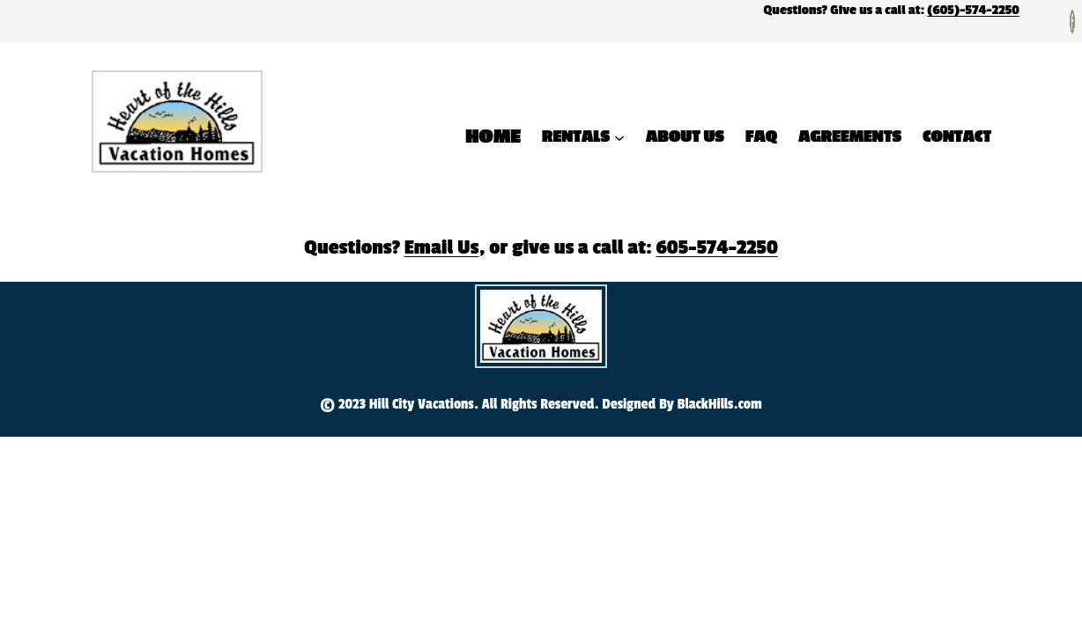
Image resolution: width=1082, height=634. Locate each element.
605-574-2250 (717, 247)
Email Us (441, 247)
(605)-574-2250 (973, 10)
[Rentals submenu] (619, 136)
